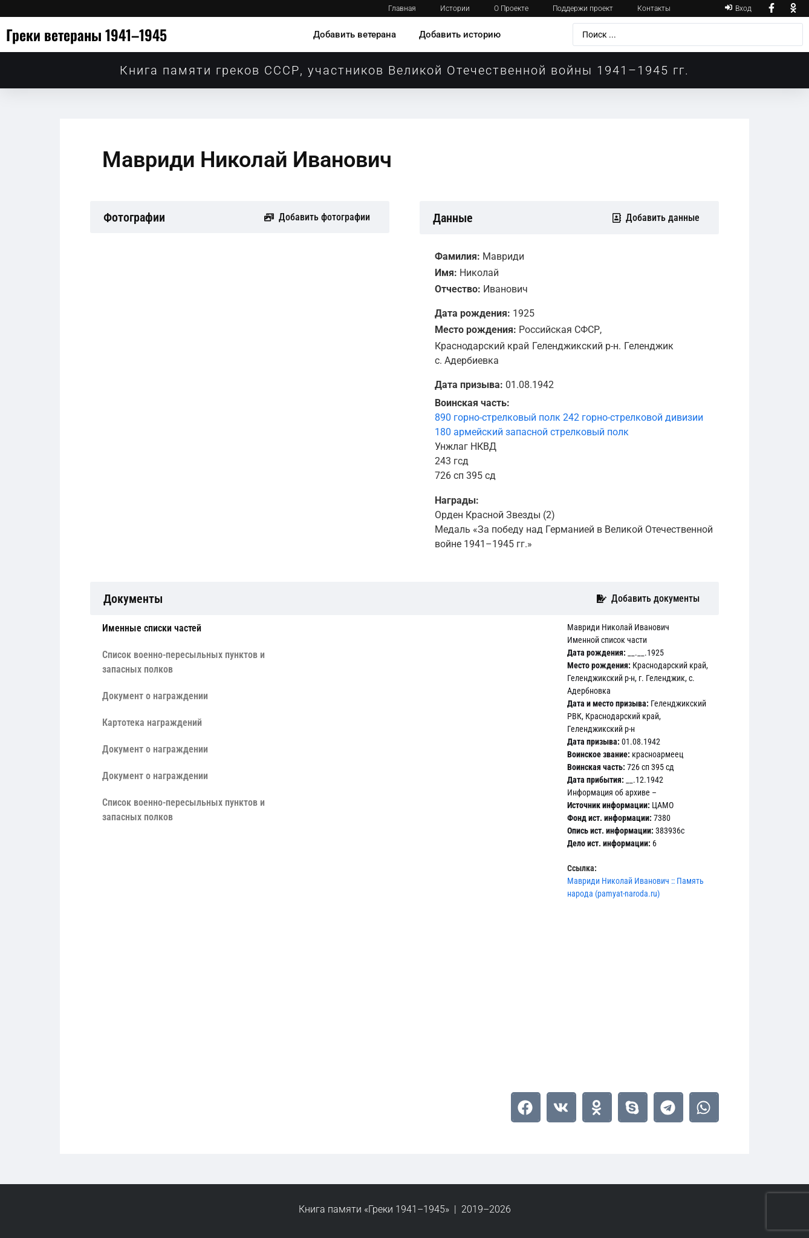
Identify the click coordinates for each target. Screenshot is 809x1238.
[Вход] (738, 8)
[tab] (185, 628)
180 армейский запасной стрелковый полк (532, 432)
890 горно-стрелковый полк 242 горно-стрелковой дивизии (569, 417)
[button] (526, 1107)
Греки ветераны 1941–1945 (86, 34)
